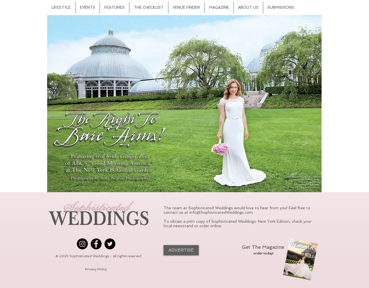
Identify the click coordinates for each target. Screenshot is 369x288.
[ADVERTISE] (181, 250)
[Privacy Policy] (96, 269)
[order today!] (263, 253)
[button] (184, 103)
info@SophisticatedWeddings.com (221, 212)
